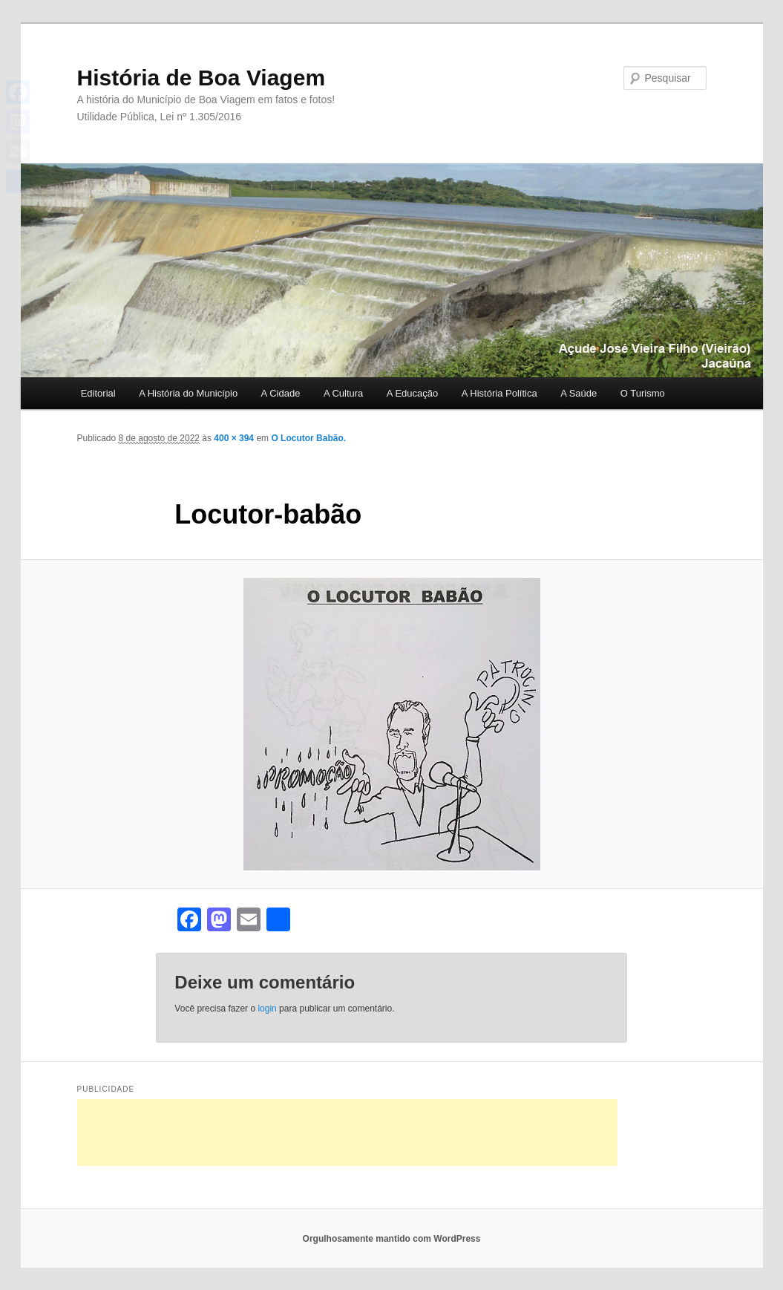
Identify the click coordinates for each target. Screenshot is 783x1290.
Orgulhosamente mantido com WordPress (392, 1239)
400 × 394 (234, 438)
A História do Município (188, 393)
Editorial (98, 393)
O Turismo (642, 393)
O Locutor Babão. (308, 438)
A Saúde (578, 393)
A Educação (412, 393)
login (267, 1008)
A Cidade (281, 393)
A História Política (499, 393)
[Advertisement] (347, 1132)
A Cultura (343, 393)
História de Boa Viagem (201, 77)
